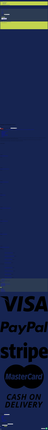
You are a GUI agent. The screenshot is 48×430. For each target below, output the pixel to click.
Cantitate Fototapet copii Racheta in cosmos (5, 128)
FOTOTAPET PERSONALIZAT (4, 9)
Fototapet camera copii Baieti (4, 134)
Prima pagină (1, 21)
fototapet (29, 129)
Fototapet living (3, 133)
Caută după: (2, 414)
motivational (32, 129)
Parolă (1, 425)
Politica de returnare (3, 291)
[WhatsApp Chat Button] (46, 428)
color (24, 129)
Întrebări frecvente (3, 284)
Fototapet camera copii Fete (4, 135)
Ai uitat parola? (1, 427)
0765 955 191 (3, 279)
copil (27, 129)
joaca (30, 129)
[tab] (24, 136)
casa (22, 129)
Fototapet (4, 21)
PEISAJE (2, 416)
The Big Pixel (5, 413)
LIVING (2, 15)
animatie (16, 129)
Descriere (2, 136)
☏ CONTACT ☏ (3, 421)
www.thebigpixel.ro (2, 281)
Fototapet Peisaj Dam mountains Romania (4, 247)
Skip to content (1, 0)
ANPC (1, 286)
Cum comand (2, 289)
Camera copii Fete (5, 18)
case (23, 129)
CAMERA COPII (3, 17)
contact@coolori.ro (3, 280)
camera (18, 129)
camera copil (20, 129)
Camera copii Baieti (5, 420)
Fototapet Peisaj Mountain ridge (3, 234)
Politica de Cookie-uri (3, 285)
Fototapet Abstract (3, 132)
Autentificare (5, 426)
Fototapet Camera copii (8, 21)
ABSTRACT (2, 12)
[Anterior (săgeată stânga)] (0, 429)
